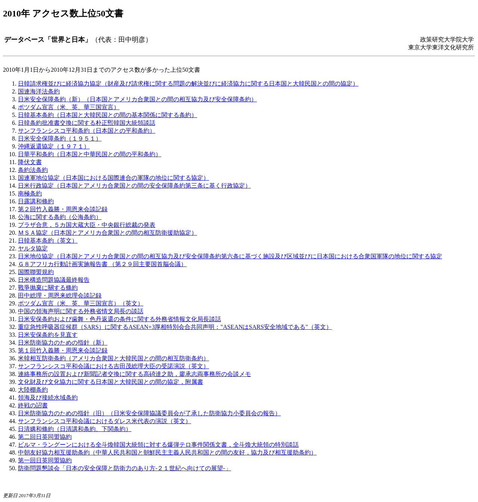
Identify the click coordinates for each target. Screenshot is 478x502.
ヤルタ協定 (33, 248)
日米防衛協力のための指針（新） (63, 342)
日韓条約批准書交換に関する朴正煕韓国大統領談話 (86, 123)
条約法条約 (33, 170)
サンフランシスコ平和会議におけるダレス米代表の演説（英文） (104, 421)
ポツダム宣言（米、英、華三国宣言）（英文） (80, 303)
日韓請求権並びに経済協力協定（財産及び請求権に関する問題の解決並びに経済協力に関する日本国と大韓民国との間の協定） (188, 83)
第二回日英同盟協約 (45, 437)
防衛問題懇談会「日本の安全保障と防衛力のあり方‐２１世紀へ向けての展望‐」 (124, 468)
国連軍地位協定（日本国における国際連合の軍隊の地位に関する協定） (113, 178)
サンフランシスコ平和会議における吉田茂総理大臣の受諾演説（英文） (113, 366)
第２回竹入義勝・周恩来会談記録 (63, 209)
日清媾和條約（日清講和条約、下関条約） (74, 429)
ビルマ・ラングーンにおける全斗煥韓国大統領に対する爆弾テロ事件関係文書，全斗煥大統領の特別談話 (158, 444)
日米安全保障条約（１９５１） (60, 138)
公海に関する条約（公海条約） (60, 217)
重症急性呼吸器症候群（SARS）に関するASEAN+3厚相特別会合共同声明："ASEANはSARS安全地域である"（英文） (175, 327)
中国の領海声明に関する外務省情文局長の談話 (80, 311)
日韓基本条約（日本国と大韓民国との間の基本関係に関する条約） (107, 115)
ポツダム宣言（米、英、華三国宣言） (69, 107)
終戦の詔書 (33, 405)
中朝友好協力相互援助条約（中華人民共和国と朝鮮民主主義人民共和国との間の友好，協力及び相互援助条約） (167, 452)
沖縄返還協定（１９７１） (54, 146)
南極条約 (30, 193)
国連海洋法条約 (39, 91)
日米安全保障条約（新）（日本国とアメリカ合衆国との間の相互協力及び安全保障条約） (137, 99)
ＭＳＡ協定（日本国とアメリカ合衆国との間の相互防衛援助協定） (107, 233)
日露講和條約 (36, 201)
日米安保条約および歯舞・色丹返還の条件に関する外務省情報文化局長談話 (119, 319)
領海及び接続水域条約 (48, 397)
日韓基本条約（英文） (48, 240)
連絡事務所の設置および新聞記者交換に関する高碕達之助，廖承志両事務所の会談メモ (134, 374)
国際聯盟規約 (36, 272)
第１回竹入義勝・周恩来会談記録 (63, 350)
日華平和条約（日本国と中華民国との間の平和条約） (89, 154)
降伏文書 (30, 162)
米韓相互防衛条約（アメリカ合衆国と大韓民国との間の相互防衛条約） (113, 358)
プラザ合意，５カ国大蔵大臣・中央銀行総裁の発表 (86, 225)
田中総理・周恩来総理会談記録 (60, 295)
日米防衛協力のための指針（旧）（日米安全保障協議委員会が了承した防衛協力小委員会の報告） (149, 413)
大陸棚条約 (33, 389)
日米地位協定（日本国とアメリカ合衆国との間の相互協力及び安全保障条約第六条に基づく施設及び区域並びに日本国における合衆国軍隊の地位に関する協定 (230, 256)
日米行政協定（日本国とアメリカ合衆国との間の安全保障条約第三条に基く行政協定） (134, 185)
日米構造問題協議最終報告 (54, 280)
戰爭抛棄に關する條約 (48, 287)
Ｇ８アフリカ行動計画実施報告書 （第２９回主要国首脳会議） (102, 264)
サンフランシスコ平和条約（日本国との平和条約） (86, 130)
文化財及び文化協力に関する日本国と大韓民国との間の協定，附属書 (110, 382)
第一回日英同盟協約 (45, 460)
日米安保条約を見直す (48, 335)
